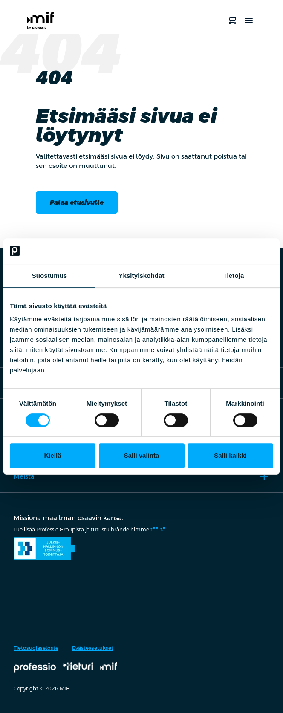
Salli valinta (141, 455)
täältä (157, 530)
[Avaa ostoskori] (232, 20)
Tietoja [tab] (233, 275)
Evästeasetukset (92, 648)
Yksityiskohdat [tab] (141, 275)
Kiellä (52, 455)
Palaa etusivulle (77, 202)
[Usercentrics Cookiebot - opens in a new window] (236, 251)
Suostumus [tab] (49, 275)
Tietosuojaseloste (36, 648)
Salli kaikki (230, 455)
